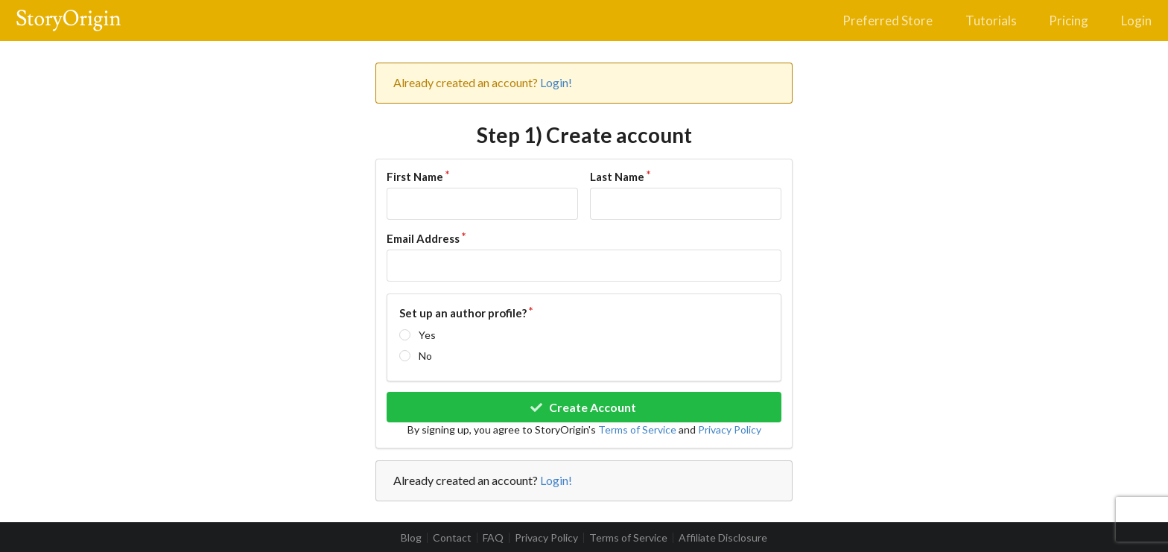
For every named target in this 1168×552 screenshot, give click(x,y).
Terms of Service (637, 429)
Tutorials (991, 20)
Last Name (617, 176)
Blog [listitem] (411, 538)
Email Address (423, 238)
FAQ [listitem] (493, 538)
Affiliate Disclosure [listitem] (723, 538)
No (425, 355)
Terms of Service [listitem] (628, 538)
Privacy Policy (729, 429)
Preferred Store (887, 20)
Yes (427, 335)
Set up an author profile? (463, 313)
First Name (415, 176)
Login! (556, 82)
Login (1136, 20)
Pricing (1068, 20)
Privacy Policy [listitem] (546, 538)
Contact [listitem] (452, 538)
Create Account (583, 407)
